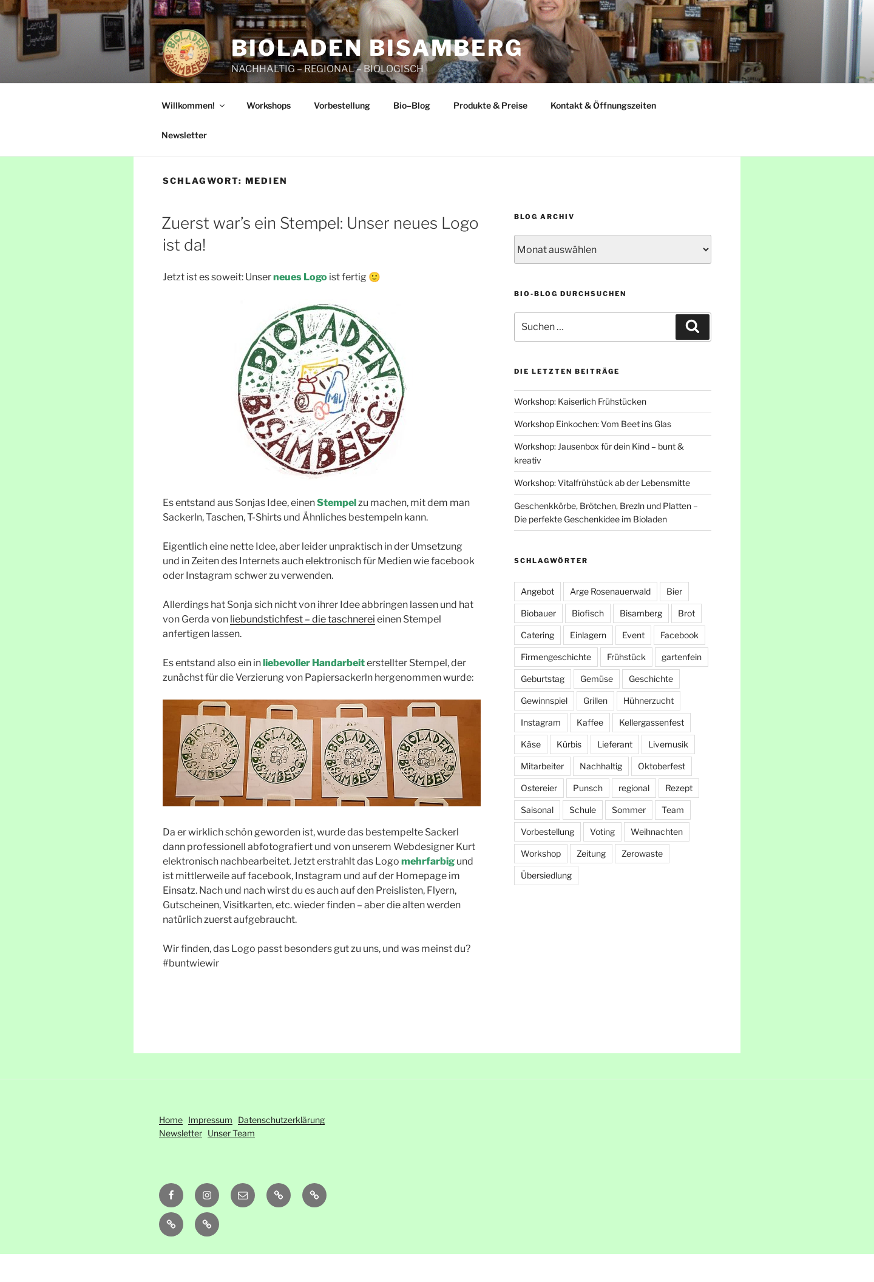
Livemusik (668, 772)
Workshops (268, 133)
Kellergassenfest (651, 750)
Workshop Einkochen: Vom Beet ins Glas (592, 452)
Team (673, 837)
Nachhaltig (601, 794)
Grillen (595, 728)
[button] (314, 1223)
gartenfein (682, 685)
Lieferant (614, 772)
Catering (537, 663)
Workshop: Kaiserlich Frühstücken (580, 429)
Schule (582, 837)
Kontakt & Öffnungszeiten (603, 133)
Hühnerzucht (648, 728)
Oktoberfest (661, 794)
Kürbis (569, 772)
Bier (674, 619)
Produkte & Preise (490, 133)
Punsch (588, 816)
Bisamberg (641, 641)
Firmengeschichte (556, 685)
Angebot (537, 619)
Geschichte (651, 706)
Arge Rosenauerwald (610, 619)
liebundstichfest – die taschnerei (302, 647)
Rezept (679, 816)
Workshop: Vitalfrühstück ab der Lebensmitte (602, 510)
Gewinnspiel (544, 728)
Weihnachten (657, 859)
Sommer (629, 837)
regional (633, 816)
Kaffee (590, 750)
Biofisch (588, 641)
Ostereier (539, 816)
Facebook (679, 663)
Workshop (541, 881)
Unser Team (231, 1161)
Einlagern (588, 663)
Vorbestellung (342, 133)
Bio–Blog (411, 133)
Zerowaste (642, 881)
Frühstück (626, 685)
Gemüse (596, 706)
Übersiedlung (546, 903)
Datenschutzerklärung (281, 1147)
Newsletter (184, 163)
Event (633, 663)
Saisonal (537, 837)
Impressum (210, 1147)
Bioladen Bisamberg (377, 48)
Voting (602, 859)
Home (171, 1147)
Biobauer (538, 641)
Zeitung (591, 881)
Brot (686, 641)
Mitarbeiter (542, 794)
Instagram (541, 750)
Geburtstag (542, 706)
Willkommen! (193, 133)
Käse (531, 772)
